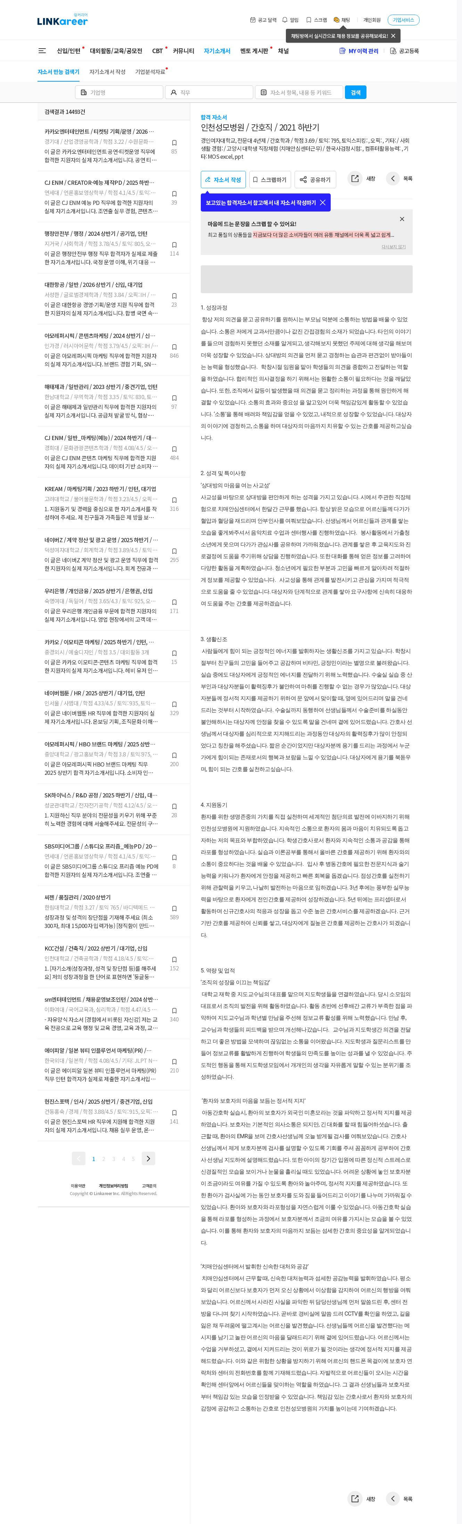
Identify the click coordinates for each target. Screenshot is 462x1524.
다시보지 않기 (394, 246)
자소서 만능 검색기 (59, 71)
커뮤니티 (183, 50)
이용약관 (78, 1185)
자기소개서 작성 (107, 71)
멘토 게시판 (254, 50)
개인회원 (372, 19)
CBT (157, 47)
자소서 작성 (223, 179)
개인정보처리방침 (113, 1185)
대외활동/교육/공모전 (116, 50)
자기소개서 (217, 50)
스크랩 (316, 19)
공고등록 (404, 51)
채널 (283, 50)
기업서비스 (403, 19)
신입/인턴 (69, 50)
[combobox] (120, 92)
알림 (290, 19)
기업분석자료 (150, 71)
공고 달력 (263, 19)
